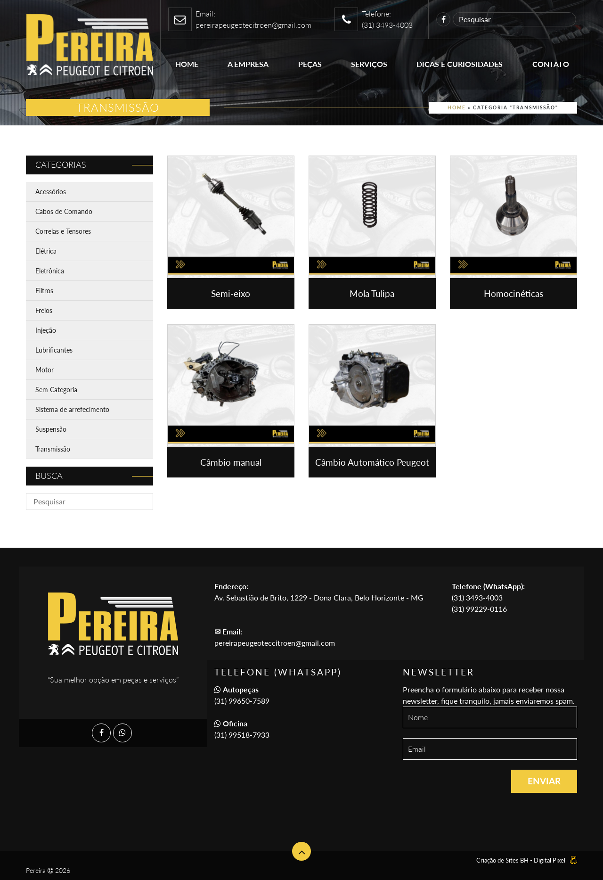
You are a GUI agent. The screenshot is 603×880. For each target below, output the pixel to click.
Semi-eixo (230, 293)
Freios (43, 310)
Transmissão (52, 449)
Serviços (369, 63)
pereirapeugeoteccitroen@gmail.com (274, 642)
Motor (44, 370)
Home (186, 63)
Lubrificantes (54, 350)
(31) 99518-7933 (241, 734)
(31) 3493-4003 (477, 597)
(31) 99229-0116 (479, 608)
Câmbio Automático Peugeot (372, 462)
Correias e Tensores (63, 231)
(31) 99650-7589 (241, 700)
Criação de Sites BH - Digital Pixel (520, 860)
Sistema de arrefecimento (72, 409)
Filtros (44, 291)
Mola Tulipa (372, 293)
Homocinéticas (513, 293)
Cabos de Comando (63, 211)
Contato (550, 63)
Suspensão (50, 429)
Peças (310, 63)
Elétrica (46, 251)
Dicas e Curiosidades (459, 63)
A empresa (248, 63)
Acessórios (50, 192)
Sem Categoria (56, 390)
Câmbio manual (230, 462)
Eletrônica (49, 271)
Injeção (45, 330)
